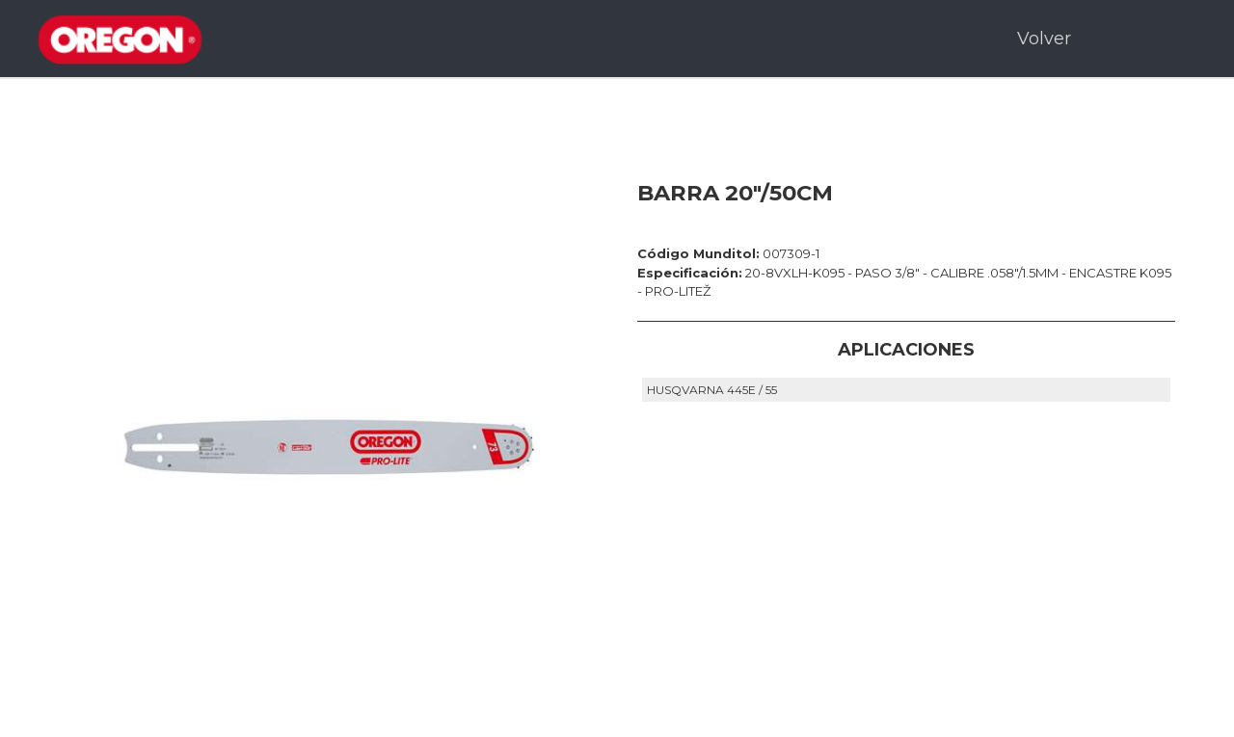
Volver (1044, 38)
